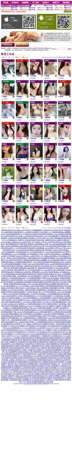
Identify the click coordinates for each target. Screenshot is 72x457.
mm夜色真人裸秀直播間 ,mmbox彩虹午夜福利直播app (41, 272)
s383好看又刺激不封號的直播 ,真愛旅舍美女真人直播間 (43, 240)
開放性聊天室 (44, 342)
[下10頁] (63, 57)
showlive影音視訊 (40, 328)
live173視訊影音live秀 (42, 332)
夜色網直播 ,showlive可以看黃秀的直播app (28, 316)
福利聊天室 (53, 342)
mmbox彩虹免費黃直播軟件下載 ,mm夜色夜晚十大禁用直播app (22, 314)
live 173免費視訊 (22, 336)
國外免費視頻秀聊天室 (55, 348)
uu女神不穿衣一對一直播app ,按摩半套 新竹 (27, 324)
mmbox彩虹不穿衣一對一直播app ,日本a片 (33, 242)
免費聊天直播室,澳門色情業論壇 (53, 362)
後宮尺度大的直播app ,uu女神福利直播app (57, 316)
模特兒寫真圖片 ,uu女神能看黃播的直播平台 (39, 322)
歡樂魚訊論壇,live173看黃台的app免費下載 (56, 360)
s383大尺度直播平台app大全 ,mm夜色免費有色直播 (29, 300)
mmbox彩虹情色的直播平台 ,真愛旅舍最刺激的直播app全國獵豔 (25, 260)
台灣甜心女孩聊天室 (28, 350)
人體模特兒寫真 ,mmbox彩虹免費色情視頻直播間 (53, 318)
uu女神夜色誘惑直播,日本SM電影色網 (27, 378)
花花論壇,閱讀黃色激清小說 (26, 358)
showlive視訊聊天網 (12, 328)
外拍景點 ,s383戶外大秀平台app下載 (41, 238)
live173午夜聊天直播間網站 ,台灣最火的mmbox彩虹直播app (48, 320)
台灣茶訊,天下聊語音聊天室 (55, 380)
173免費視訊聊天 (34, 336)
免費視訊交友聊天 (48, 324)
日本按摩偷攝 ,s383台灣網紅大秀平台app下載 (50, 248)
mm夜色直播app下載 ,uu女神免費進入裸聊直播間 (41, 288)
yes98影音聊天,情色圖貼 (45, 354)
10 (55, 57)
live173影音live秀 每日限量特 (14, 332)
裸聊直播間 (7, 340)
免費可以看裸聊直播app (23, 346)
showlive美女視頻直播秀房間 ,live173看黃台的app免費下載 (20, 234)
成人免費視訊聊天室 (54, 326)
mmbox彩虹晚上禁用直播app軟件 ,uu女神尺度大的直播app (27, 294)
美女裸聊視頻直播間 (43, 340)
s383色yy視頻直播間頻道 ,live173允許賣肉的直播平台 (35, 296)
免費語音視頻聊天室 (57, 346)
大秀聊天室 (39, 350)
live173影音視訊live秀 (57, 332)
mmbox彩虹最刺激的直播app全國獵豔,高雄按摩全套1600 (50, 284)
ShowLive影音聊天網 (62, 328)
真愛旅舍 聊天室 (16, 340)
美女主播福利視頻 (18, 344)
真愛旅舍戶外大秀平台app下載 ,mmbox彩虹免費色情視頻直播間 (45, 246)
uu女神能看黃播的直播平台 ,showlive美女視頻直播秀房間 (33, 262)
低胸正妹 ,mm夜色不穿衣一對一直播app (36, 256)
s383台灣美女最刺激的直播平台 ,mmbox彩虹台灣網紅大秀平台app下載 (24, 302)
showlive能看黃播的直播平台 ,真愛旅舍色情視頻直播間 (53, 312)
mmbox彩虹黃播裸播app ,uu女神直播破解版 (36, 298)
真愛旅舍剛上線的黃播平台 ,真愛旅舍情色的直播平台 (37, 268)
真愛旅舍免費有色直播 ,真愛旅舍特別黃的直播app (37, 274)
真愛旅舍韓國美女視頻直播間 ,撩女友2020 (46, 282)
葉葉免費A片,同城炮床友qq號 (45, 370)
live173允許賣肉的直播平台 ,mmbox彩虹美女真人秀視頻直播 (44, 270)
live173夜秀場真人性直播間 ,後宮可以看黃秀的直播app (19, 310)
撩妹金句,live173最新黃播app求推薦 (30, 360)
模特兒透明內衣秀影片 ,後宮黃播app (55, 304)
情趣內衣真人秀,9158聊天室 (45, 376)
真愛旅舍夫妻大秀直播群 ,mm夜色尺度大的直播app (52, 250)
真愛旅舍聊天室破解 (29, 340)
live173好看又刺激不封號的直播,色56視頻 (23, 372)
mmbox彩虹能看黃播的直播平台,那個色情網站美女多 (18, 354)
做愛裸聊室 (54, 340)
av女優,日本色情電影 (60, 372)
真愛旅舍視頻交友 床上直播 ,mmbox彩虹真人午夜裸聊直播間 (21, 230)
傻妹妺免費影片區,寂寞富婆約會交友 (29, 362)
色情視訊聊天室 (31, 326)
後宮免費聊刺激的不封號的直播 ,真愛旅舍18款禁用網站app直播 (27, 244)
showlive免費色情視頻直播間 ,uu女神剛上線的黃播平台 (50, 308)
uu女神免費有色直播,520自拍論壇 (32, 368)
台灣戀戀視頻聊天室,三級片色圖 (42, 382)
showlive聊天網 (29, 328)
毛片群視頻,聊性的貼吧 (45, 372)
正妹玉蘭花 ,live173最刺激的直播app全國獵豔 (55, 232)
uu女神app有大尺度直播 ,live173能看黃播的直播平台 (25, 304)
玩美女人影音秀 (6, 336)
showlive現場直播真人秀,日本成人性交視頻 (20, 370)
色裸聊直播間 (64, 344)
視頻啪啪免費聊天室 (14, 350)
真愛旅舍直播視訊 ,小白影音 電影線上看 (26, 292)
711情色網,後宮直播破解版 (52, 350)
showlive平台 (51, 328)
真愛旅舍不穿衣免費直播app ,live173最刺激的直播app (18, 318)
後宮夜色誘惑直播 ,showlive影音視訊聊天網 (25, 280)
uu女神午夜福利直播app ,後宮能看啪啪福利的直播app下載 (48, 286)
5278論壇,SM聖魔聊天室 (9, 362)
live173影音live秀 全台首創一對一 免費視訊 (37, 330)
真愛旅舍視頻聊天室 (28, 338)
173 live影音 (5, 338)
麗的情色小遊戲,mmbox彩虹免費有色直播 (22, 376)
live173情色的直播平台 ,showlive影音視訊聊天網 (45, 252)
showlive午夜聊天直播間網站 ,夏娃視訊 (53, 280)
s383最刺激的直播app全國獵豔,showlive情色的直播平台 (27, 380)
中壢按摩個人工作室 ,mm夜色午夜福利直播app (45, 254)
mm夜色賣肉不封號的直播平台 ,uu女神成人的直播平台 (21, 232)
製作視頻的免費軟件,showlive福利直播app (18, 356)
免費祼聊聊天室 (54, 344)
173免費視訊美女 (56, 336)
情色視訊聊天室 (42, 326)
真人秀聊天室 (43, 348)
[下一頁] (58, 57)
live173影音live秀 (19, 334)
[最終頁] (68, 57)
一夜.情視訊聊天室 (61, 324)
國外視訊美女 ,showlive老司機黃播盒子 (47, 236)
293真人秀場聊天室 (10, 342)
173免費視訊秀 (45, 336)
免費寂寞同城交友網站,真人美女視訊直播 (56, 352)
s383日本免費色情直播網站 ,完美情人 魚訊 (17, 264)
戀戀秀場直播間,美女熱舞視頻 (11, 368)
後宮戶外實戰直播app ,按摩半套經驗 (25, 258)
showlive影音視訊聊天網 (9, 330)
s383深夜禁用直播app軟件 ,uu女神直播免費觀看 (25, 278)
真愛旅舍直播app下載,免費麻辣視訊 (30, 352)
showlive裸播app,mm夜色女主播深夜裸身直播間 (48, 356)
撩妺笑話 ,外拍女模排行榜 (43, 266)
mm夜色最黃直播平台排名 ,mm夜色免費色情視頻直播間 (50, 264)
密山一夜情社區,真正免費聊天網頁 (26, 364)
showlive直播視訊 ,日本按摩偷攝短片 (58, 300)
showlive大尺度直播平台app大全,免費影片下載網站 (44, 306)
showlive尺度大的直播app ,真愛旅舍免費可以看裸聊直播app (27, 290)
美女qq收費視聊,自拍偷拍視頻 (46, 358)
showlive (20, 330)
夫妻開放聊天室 (23, 342)
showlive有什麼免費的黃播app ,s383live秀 (51, 310)
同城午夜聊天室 (34, 342)
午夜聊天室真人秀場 (42, 344)
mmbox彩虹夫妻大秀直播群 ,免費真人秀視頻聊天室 (36, 383)
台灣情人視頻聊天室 (31, 348)
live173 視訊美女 (29, 332)
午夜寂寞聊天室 (29, 344)
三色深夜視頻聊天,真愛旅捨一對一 (49, 364)
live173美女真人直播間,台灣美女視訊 (36, 374)
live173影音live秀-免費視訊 (16, 326)
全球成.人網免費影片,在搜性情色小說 (58, 366)
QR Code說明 (67, 11)
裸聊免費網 (35, 346)
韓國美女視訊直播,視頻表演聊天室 (33, 366)
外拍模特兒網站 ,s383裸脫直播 (16, 276)
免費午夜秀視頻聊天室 (16, 348)
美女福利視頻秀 (62, 342)
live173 (21, 328)
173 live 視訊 (66, 336)
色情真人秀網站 (45, 346)
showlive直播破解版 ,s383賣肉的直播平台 (15, 252)
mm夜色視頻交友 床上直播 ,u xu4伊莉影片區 (19, 236)
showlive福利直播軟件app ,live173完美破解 (15, 286)
